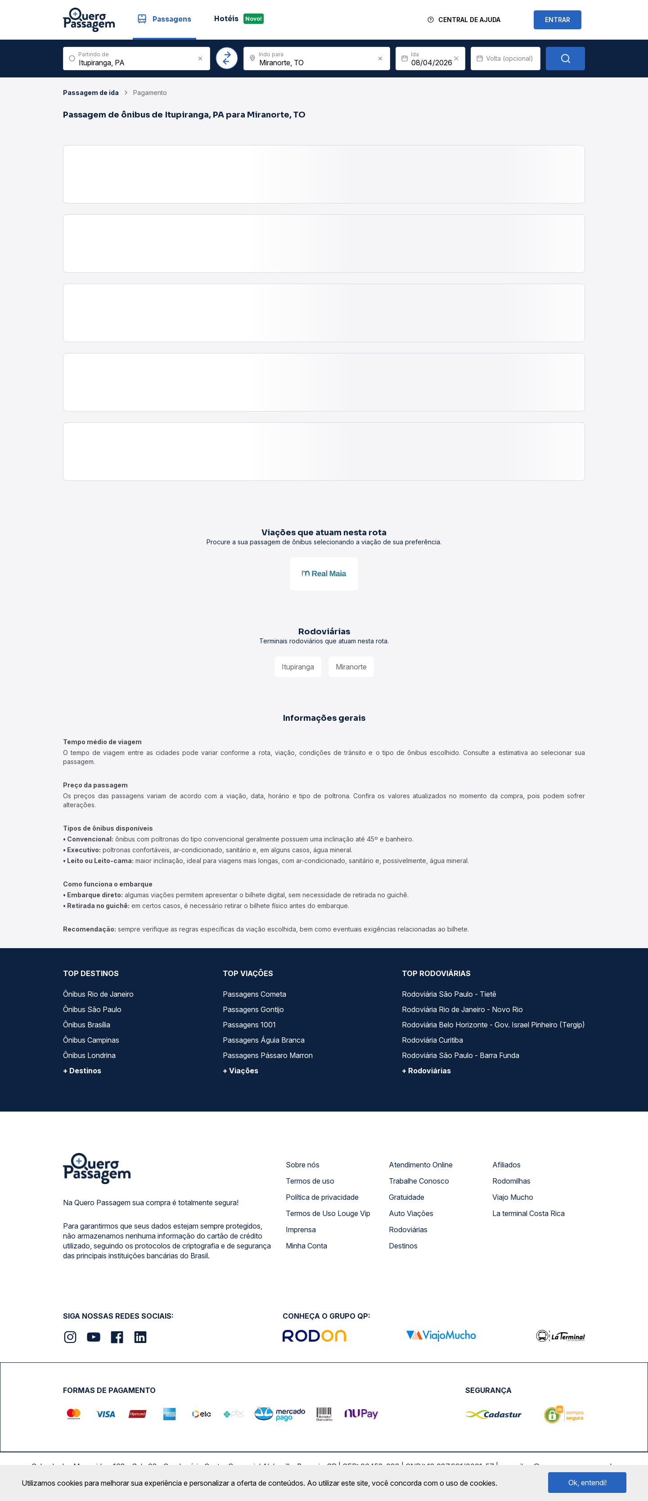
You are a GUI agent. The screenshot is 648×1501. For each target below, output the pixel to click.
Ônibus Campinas (91, 1039)
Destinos (403, 1245)
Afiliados (506, 1164)
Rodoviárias (408, 1229)
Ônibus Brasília (86, 1024)
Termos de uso (310, 1180)
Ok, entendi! (587, 1482)
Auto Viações (411, 1213)
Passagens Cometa (254, 994)
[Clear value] (456, 58)
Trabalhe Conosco (419, 1180)
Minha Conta (306, 1245)
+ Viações (240, 1070)
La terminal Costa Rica (528, 1213)
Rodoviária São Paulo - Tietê (449, 994)
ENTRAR (557, 19)
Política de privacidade (322, 1197)
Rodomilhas (511, 1180)
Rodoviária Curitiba (432, 1039)
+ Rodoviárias (426, 1070)
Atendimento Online (421, 1164)
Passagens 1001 (249, 1024)
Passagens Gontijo (253, 1009)
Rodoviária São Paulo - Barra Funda (460, 1055)
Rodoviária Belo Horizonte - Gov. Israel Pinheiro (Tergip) (493, 1024)
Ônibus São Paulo (92, 1009)
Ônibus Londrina (89, 1055)
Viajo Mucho (512, 1197)
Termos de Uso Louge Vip (328, 1213)
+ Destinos (82, 1070)
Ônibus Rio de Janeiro (98, 994)
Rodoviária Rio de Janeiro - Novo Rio (462, 1009)
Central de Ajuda (469, 19)
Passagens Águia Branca (264, 1039)
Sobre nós (303, 1164)
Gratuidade (406, 1197)
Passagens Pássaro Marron (268, 1055)
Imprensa (301, 1229)
